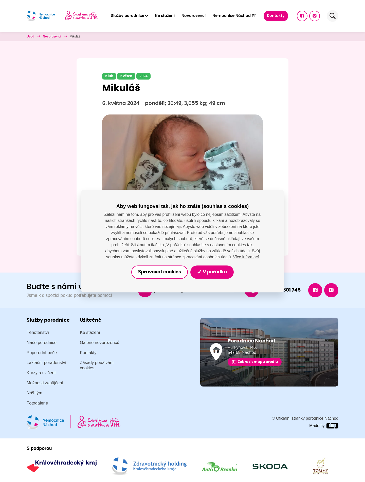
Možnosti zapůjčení (45, 383)
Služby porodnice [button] (127, 16)
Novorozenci (193, 16)
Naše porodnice (42, 342)
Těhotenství (38, 332)
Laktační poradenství (46, 362)
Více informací (246, 257)
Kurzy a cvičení (41, 373)
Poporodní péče (42, 352)
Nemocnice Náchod (234, 15)
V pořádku (212, 272)
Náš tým (34, 393)
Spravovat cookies (159, 272)
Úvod (30, 36)
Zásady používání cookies (97, 365)
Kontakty (276, 16)
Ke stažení (165, 16)
